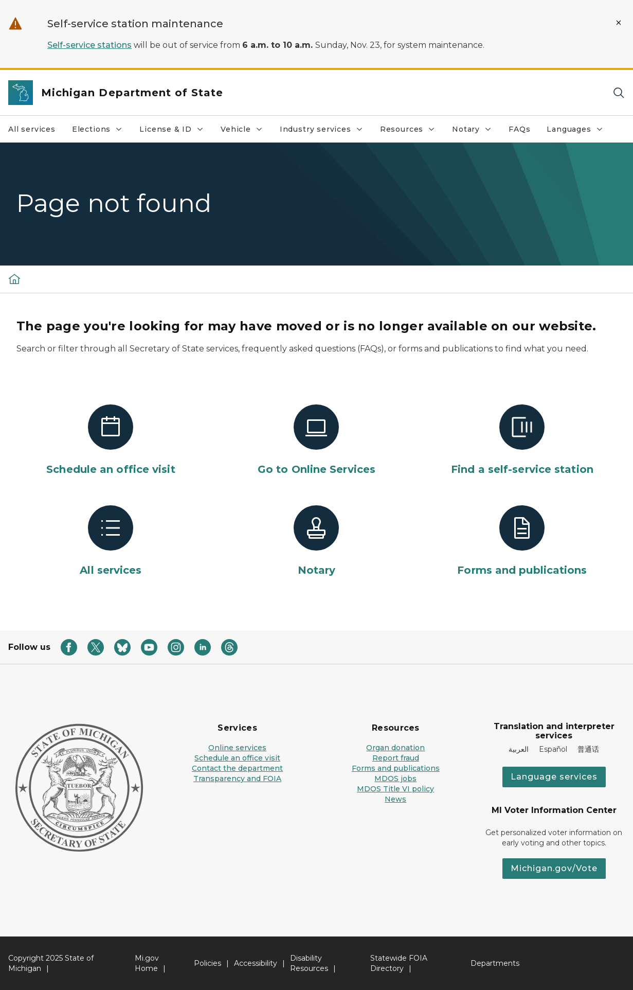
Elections (101, 132)
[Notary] (316, 541)
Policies (207, 963)
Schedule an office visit (237, 758)
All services (32, 129)
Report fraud (395, 758)
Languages (578, 132)
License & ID (175, 132)
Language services (554, 777)
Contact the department (237, 768)
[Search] (618, 92)
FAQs (519, 129)
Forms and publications (396, 768)
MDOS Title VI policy (395, 788)
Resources (411, 132)
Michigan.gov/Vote (554, 868)
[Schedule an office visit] (111, 440)
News (395, 799)
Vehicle (246, 132)
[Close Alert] (618, 22)
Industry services (325, 132)
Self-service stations (89, 45)
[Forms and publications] (522, 541)
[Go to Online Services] (316, 440)
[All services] (111, 541)
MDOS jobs (395, 778)
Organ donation (395, 747)
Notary (475, 132)
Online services (237, 747)
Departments (495, 963)
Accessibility (255, 963)
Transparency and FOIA (237, 778)
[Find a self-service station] (522, 440)
